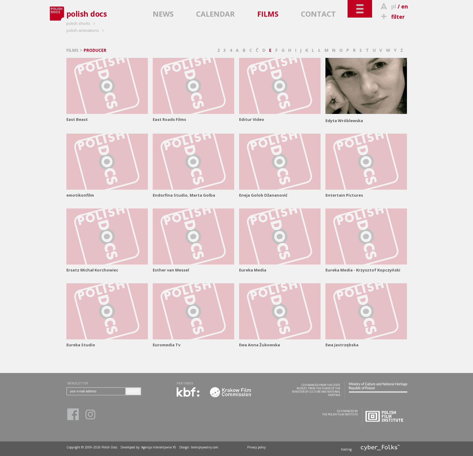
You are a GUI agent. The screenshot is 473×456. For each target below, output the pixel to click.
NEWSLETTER (77, 383)
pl (393, 6)
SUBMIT (133, 391)
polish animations (85, 30)
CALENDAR (215, 14)
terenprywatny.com (204, 447)
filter (392, 16)
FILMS (267, 14)
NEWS (163, 14)
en (404, 6)
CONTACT (318, 14)
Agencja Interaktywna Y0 (158, 447)
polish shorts (81, 23)
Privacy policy (256, 447)
